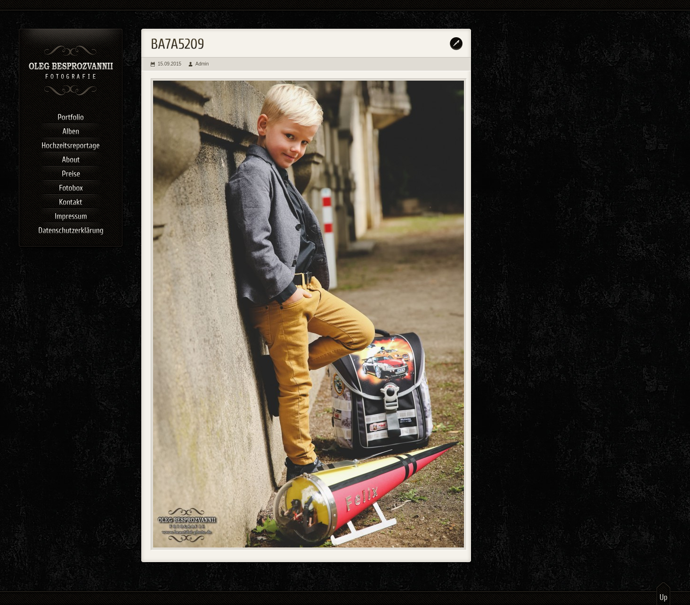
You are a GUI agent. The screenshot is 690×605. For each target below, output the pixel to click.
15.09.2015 (169, 63)
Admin (202, 63)
